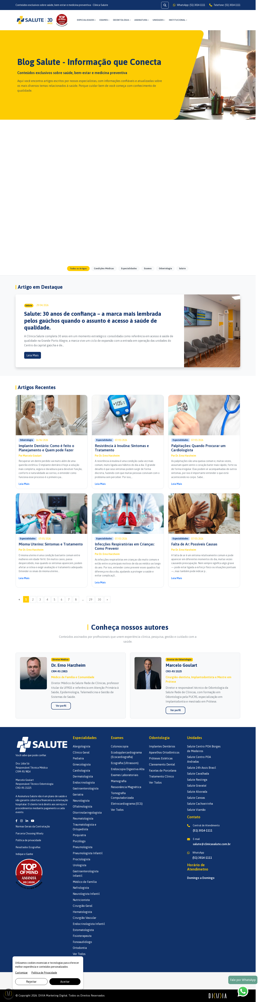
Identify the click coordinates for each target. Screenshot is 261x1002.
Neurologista (81, 800)
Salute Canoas (196, 797)
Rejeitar (31, 981)
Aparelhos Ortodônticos (164, 752)
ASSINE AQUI (205, 19)
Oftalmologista (82, 806)
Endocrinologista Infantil (89, 923)
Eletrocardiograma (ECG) (127, 803)
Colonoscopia (119, 746)
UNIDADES (158, 20)
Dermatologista (83, 776)
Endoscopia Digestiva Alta (127, 769)
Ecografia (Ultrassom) (124, 763)
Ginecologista (82, 764)
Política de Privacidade (44, 972)
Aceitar (65, 981)
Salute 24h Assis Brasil (201, 767)
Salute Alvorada (197, 791)
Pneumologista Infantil (88, 853)
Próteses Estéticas (161, 758)
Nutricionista (81, 899)
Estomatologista (83, 930)
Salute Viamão (196, 809)
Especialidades (85, 20)
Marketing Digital (56, 995)
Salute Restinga (197, 779)
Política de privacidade (28, 840)
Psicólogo (79, 841)
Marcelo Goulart (32, 455)
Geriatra (78, 794)
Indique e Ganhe (24, 854)
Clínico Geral (81, 752)
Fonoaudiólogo (82, 942)
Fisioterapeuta (82, 935)
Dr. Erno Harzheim (109, 455)
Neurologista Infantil (86, 893)
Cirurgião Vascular (84, 917)
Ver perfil (61, 709)
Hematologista (82, 911)
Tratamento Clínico (161, 776)
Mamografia (118, 781)
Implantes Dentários (162, 746)
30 (99, 599)
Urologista (79, 865)
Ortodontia (80, 947)
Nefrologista (81, 887)
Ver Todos (79, 953)
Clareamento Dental (162, 764)
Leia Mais (32, 355)
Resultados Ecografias (28, 847)
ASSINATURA (140, 20)
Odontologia (121, 20)
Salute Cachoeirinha (200, 803)
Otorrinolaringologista (87, 812)
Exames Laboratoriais (124, 775)
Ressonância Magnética (126, 787)
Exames (103, 20)
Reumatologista (83, 818)
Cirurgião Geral (82, 905)
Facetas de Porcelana (162, 770)
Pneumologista (82, 847)
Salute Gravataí (196, 785)
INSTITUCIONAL (177, 20)
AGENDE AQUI (229, 19)
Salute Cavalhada (198, 773)
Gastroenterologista (85, 788)
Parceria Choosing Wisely (29, 833)
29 (90, 599)
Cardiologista (81, 770)
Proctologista (81, 859)
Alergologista (81, 746)
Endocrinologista (84, 782)
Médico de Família (85, 881)
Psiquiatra (79, 835)
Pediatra (78, 758)
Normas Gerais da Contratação (33, 826)
